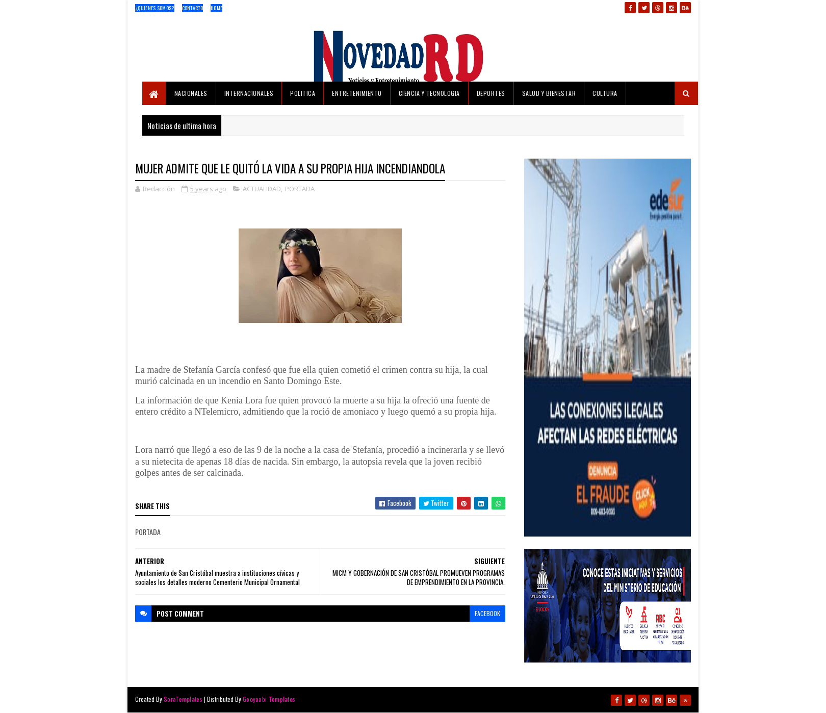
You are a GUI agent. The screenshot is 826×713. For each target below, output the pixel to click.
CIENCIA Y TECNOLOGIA (429, 93)
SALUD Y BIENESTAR (549, 93)
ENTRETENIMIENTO (357, 93)
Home (216, 8)
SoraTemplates (183, 699)
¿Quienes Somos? (154, 8)
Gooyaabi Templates (269, 699)
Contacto (192, 8)
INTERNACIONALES (249, 93)
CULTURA (604, 93)
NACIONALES (191, 93)
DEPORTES (491, 93)
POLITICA (302, 93)
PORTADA (300, 188)
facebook (487, 613)
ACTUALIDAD (262, 188)
